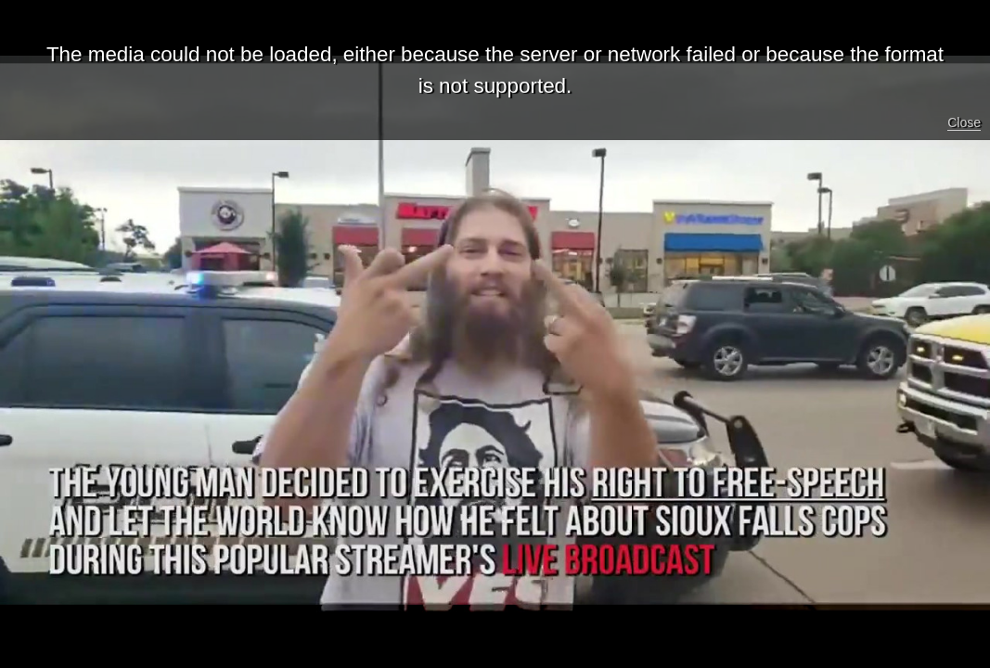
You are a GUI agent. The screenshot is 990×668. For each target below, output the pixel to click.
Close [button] (964, 122)
